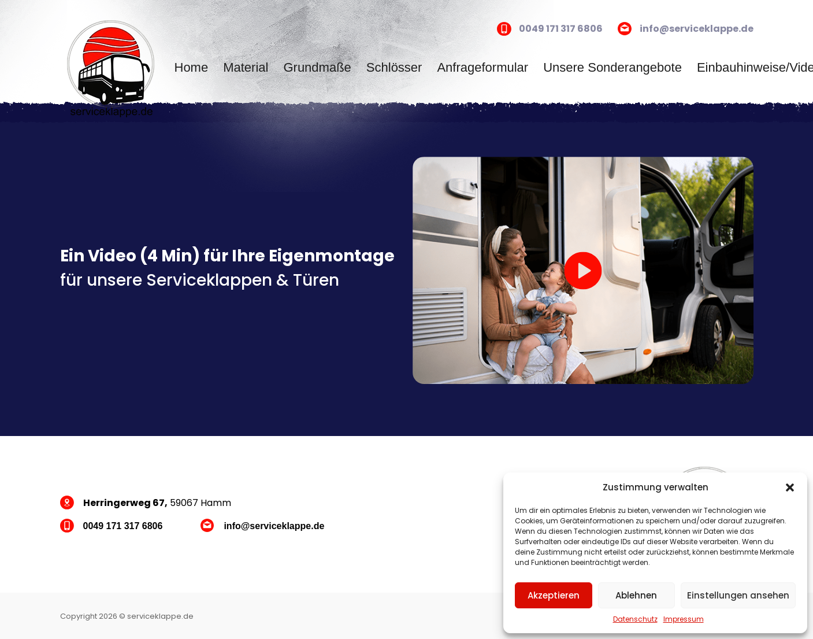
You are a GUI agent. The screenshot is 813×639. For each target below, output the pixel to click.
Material (245, 67)
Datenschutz (635, 619)
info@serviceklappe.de (696, 28)
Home (192, 67)
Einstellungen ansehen (738, 595)
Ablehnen (636, 595)
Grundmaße (317, 67)
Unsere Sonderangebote (612, 67)
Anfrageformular (482, 67)
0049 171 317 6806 (561, 28)
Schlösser (394, 67)
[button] (790, 487)
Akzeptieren (554, 595)
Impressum (683, 619)
